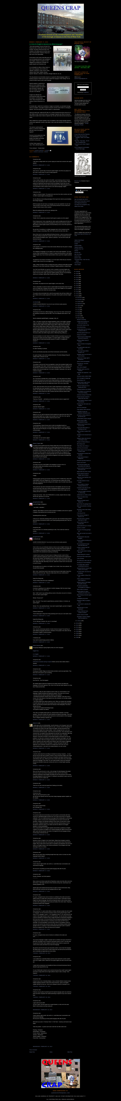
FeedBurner (86, 92)
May (78, 311)
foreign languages (39, 151)
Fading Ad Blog (78, 245)
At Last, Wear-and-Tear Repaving (82, 134)
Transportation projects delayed (84, 418)
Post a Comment (33, 1049)
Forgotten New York (79, 249)
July (78, 307)
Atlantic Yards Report (79, 240)
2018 (77, 287)
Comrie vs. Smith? (81, 527)
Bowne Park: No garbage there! (84, 504)
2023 (77, 277)
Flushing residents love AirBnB (84, 389)
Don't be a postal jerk (81, 407)
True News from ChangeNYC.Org (82, 204)
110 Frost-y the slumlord (82, 447)
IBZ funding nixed (81, 443)
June (78, 309)
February (79, 317)
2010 (77, 629)
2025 (77, 273)
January (79, 620)
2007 (77, 635)
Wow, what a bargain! (82, 367)
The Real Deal (78, 262)
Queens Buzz (78, 256)
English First (36, 650)
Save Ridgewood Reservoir (81, 202)
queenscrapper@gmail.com (60, 1092)
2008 (77, 633)
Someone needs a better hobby (84, 376)
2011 (77, 627)
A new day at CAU (81, 513)
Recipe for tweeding (81, 319)
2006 (77, 637)
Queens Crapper (39, 150)
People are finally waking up (83, 441)
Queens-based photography (83, 361)
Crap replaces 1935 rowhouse (83, 409)
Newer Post (32, 1052)
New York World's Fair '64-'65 (81, 199)
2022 (77, 279)
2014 (77, 295)
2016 (77, 291)
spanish (46, 151)
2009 (77, 631)
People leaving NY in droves (83, 554)
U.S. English (36, 654)
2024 (77, 275)
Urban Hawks (78, 264)
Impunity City (77, 252)
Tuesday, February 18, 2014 (41, 953)
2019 (77, 285)
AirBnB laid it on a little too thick (84, 494)
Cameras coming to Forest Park (84, 394)
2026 (77, 271)
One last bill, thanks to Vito (83, 325)
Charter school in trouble (82, 614)
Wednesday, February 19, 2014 (42, 1009)
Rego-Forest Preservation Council (82, 201)
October (79, 301)
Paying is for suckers (81, 334)
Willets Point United (79, 206)
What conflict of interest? (82, 589)
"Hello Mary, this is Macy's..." (83, 445)
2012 (77, 625)
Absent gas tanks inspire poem (84, 556)
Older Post (69, 1052)
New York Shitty (78, 254)
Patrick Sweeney (37, 645)
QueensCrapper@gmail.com (81, 78)
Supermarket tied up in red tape (84, 525)
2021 (77, 281)
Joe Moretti (35, 302)
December (79, 297)
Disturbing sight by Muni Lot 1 (83, 332)
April (78, 313)
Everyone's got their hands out (84, 460)
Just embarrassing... (81, 327)
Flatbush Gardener (79, 247)
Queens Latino (78, 257)
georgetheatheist (37, 502)
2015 (77, 293)
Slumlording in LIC (81, 380)
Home (51, 1052)
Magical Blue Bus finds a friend (84, 471)
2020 (77, 283)
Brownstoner (77, 241)
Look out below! (80, 558)
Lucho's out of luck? (81, 462)
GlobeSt (76, 250)
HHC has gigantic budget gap (83, 378)
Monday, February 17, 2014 (41, 165)
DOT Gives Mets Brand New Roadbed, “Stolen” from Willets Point (82, 137)
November (79, 299)
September (79, 303)
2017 (77, 289)
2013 (77, 623)
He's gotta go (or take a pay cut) (84, 560)
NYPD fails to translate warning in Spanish (42, 661)
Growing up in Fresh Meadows (84, 562)
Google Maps (80, 234)
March (78, 315)
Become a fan (78, 180)
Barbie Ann (35, 723)
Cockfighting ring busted (82, 598)
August (79, 305)
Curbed (76, 243)
